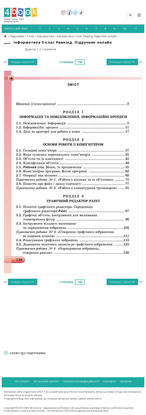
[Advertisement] (73, 317)
